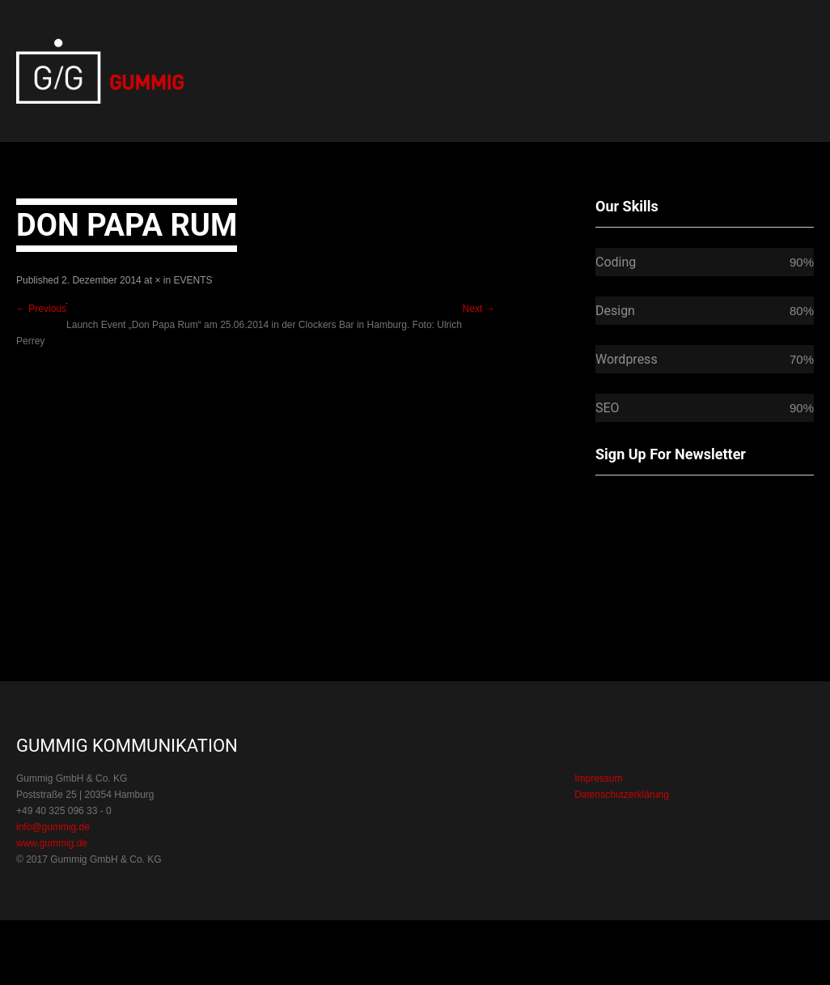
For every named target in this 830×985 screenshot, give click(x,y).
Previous (41, 308)
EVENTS (193, 280)
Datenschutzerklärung (621, 794)
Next (479, 308)
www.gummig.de (51, 843)
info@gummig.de (53, 827)
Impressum (598, 778)
